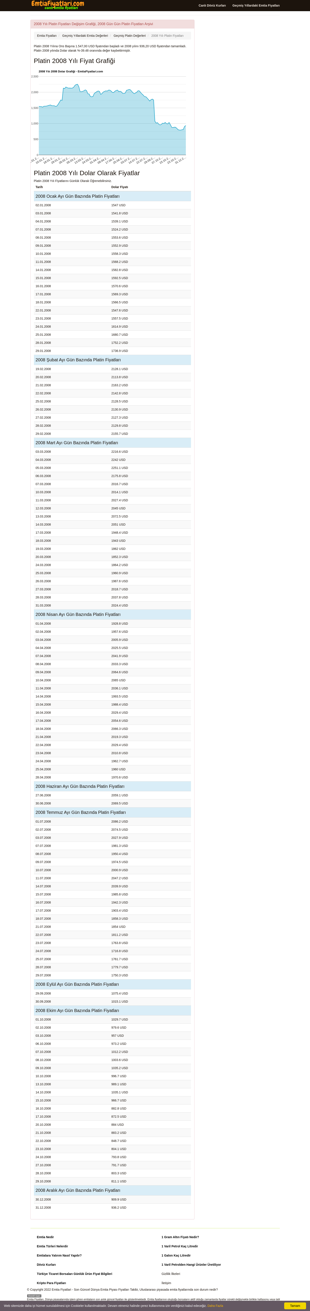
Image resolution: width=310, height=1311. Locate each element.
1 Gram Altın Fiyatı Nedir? (180, 1237)
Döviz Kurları (46, 1264)
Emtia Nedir (45, 1237)
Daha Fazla (215, 1306)
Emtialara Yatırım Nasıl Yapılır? (59, 1255)
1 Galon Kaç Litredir (176, 1255)
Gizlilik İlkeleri (171, 1274)
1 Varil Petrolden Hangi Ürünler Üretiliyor (191, 1264)
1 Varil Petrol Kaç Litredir (180, 1246)
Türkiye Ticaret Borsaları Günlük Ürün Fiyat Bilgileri (74, 1274)
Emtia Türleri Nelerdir (52, 1246)
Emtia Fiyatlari (61, 1289)
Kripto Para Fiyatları (51, 1283)
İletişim (166, 1283)
